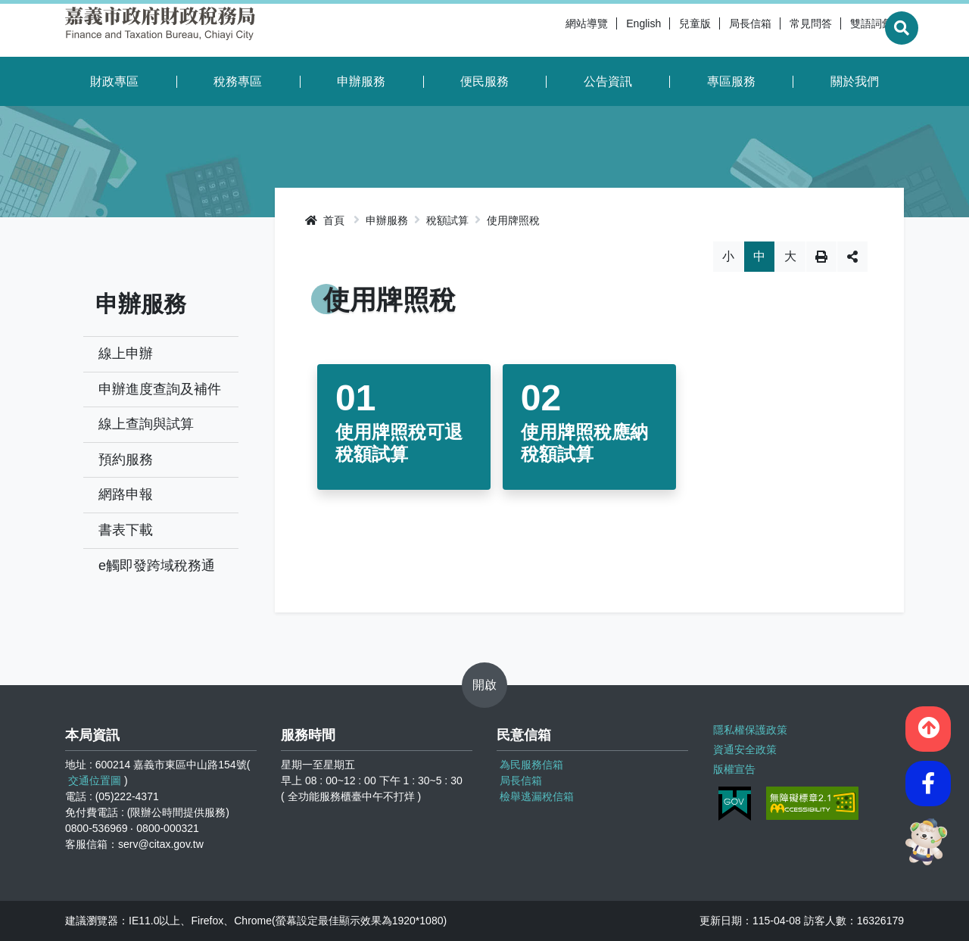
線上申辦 (125, 353)
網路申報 (125, 494)
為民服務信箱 (531, 765)
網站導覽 (551, 30)
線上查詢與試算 (146, 424)
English (607, 30)
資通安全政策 (744, 748)
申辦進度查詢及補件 (159, 389)
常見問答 (775, 30)
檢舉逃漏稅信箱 (537, 796)
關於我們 (854, 81)
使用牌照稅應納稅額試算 (584, 443)
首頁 (324, 220)
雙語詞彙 (836, 30)
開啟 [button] (484, 684)
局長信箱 (714, 30)
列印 (821, 256)
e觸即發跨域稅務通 (156, 565)
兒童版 (659, 30)
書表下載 (125, 529)
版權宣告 (733, 767)
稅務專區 (237, 81)
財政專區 (114, 81)
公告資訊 (608, 81)
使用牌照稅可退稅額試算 (399, 443)
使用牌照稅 (513, 220)
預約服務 (125, 459)
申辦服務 (361, 81)
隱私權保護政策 (749, 729)
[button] (928, 726)
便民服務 (484, 81)
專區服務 (731, 81)
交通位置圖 (94, 780)
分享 (852, 256)
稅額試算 (447, 220)
